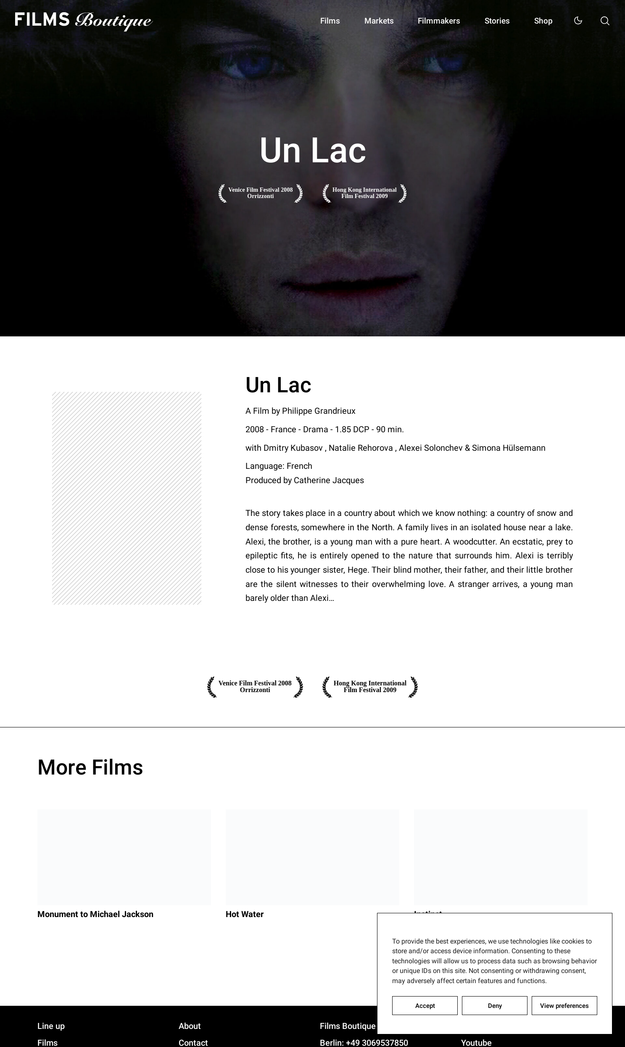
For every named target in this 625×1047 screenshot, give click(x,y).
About (190, 1027)
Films (317, 21)
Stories (492, 21)
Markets (368, 21)
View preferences (564, 1006)
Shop (541, 21)
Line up (51, 1027)
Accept (425, 1006)
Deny (495, 1006)
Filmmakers (432, 21)
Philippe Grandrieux (319, 411)
